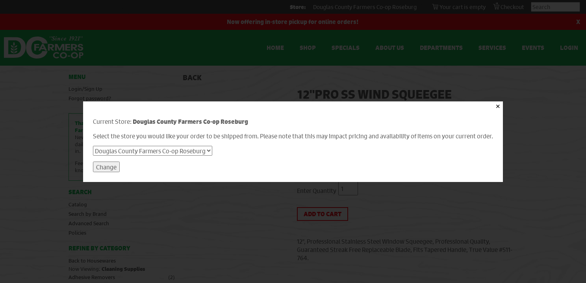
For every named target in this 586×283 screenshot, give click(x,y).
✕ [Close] (498, 106)
